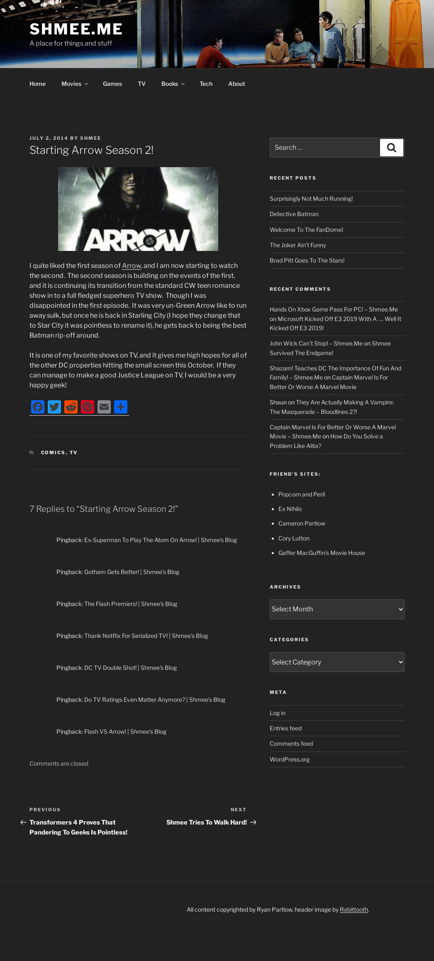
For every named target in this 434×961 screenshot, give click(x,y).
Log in (277, 712)
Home (37, 83)
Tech (206, 83)
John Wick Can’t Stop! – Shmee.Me (316, 343)
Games (112, 83)
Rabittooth (354, 909)
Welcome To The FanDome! (306, 229)
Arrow (131, 266)
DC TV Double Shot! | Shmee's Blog (130, 667)
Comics (53, 452)
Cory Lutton (294, 538)
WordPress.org (290, 759)
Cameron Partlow (301, 523)
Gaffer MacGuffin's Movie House (321, 552)
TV (142, 83)
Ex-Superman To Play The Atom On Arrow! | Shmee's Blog (160, 539)
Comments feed (291, 743)
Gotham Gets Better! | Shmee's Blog (131, 571)
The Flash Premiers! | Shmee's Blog (130, 603)
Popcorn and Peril (301, 494)
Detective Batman (294, 213)
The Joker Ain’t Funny (298, 244)
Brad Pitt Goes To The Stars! (307, 260)
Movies (75, 83)
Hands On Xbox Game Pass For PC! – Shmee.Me (334, 309)
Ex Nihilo (290, 508)
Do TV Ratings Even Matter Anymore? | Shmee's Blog (154, 699)
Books (173, 83)
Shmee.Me (76, 29)
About (236, 83)
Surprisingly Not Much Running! (311, 198)
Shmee (90, 138)
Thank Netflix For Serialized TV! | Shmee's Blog (146, 635)
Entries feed (286, 728)
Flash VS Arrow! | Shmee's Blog (125, 731)
